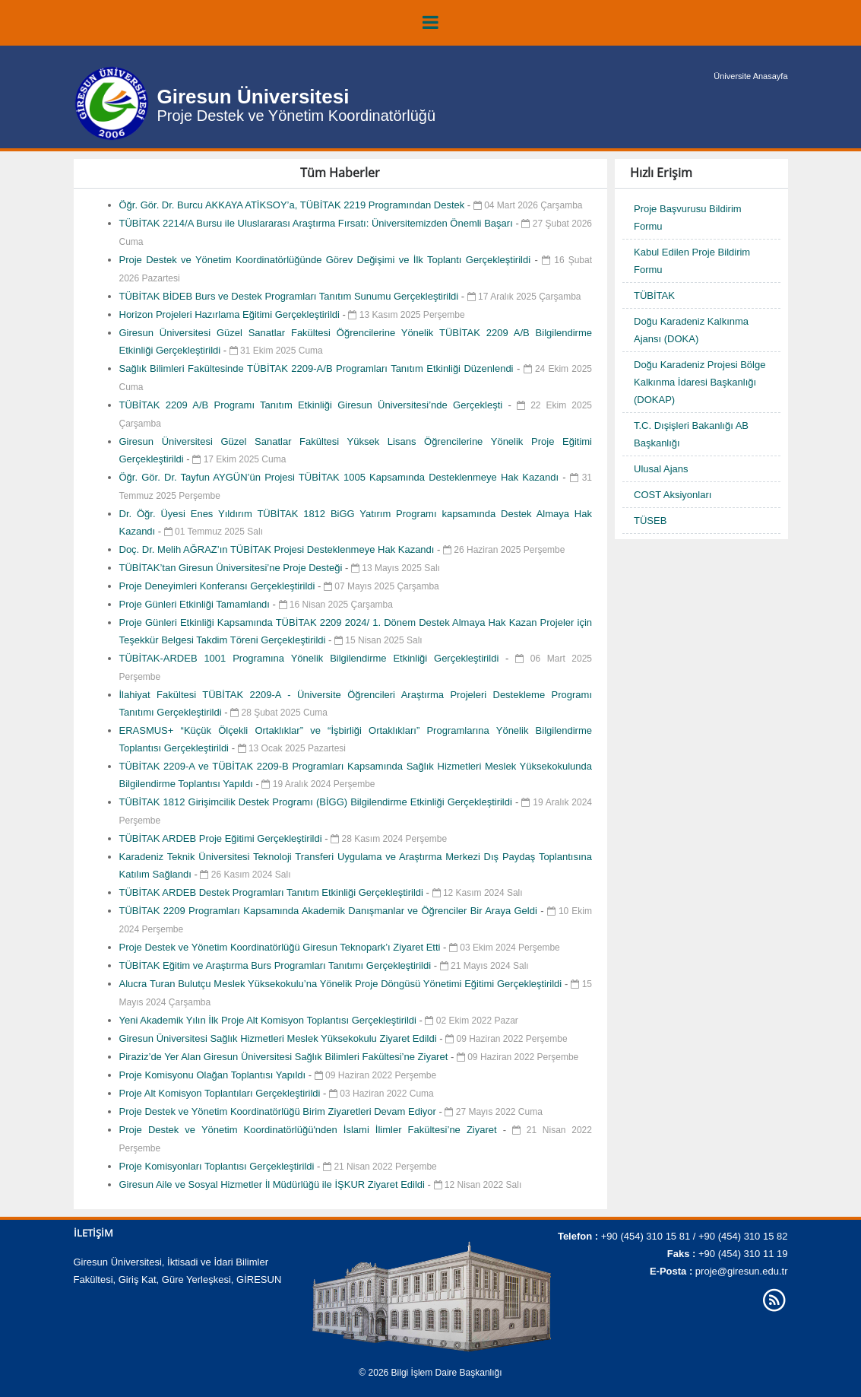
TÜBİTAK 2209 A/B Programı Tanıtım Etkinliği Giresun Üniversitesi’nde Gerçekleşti (313, 405)
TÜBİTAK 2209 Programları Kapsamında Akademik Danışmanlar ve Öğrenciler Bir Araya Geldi (330, 910)
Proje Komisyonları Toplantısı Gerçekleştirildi (218, 1166)
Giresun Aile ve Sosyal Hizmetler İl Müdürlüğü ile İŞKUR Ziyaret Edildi (273, 1184)
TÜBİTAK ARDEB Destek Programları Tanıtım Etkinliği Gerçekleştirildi (272, 892)
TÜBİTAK (654, 295)
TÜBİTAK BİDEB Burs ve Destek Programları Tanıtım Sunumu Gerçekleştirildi (290, 296)
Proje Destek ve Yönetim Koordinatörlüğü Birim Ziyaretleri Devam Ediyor (279, 1111)
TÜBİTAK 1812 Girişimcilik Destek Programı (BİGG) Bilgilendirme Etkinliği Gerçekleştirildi (317, 802)
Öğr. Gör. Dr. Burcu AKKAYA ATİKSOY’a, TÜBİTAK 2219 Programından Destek (293, 205)
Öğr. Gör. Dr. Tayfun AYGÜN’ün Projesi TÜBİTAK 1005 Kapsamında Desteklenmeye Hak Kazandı (341, 477)
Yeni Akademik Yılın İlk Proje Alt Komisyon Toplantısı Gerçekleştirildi (269, 1020)
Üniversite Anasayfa (750, 76)
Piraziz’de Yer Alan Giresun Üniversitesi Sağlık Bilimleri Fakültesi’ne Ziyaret (285, 1056)
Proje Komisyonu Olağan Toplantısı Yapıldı (214, 1075)
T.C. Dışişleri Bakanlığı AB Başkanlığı (691, 434)
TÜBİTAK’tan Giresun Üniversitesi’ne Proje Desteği (232, 567)
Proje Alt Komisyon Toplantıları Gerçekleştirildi (221, 1093)
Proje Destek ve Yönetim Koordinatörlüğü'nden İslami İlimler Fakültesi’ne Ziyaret (311, 1129)
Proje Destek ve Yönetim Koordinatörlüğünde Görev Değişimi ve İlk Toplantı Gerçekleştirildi (327, 259)
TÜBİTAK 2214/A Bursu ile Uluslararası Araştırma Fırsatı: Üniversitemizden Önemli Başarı (317, 223)
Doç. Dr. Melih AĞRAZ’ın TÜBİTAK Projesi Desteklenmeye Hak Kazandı (278, 549)
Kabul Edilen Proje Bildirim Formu (692, 260)
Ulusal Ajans (661, 469)
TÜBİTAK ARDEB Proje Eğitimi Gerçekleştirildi (222, 838)
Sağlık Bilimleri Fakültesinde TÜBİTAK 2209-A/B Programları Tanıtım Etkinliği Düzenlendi (318, 368)
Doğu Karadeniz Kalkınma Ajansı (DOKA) (691, 330)
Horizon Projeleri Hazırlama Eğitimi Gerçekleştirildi (231, 314)
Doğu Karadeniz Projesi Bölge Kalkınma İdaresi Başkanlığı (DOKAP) (699, 382)
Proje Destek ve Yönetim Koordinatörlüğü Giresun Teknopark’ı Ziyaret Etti (281, 947)
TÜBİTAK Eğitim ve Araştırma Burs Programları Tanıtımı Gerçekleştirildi (276, 965)
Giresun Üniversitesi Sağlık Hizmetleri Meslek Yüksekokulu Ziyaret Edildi (279, 1038)
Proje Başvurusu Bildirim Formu (688, 217)
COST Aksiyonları (672, 494)
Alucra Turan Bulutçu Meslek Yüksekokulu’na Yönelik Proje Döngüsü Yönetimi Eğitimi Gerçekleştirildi (342, 983)
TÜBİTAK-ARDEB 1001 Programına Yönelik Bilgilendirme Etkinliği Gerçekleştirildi (312, 658)
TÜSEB (650, 520)
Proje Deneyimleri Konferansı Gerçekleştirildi (218, 586)
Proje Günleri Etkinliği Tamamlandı (196, 604)
